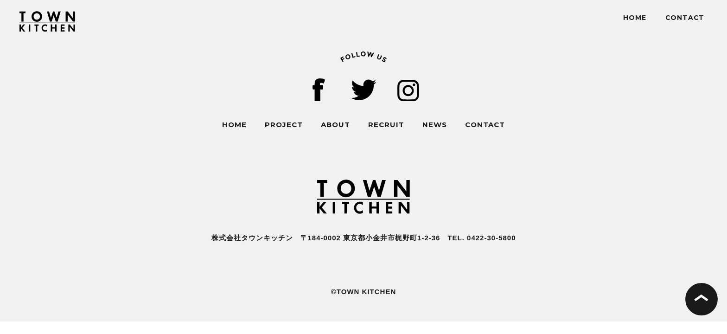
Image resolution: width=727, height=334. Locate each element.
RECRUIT (386, 124)
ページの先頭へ (701, 299)
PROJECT (284, 124)
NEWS (434, 124)
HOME (634, 17)
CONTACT (684, 17)
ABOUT (335, 124)
